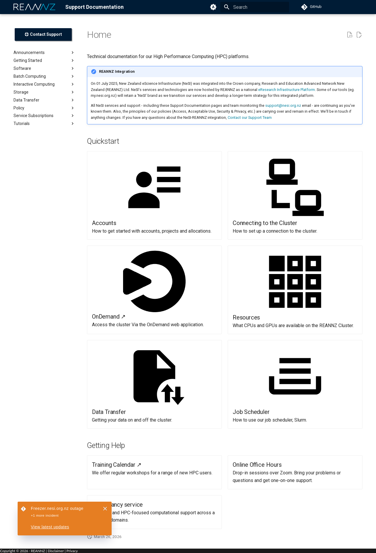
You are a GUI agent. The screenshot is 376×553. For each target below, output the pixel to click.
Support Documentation (94, 7)
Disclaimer (56, 551)
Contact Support (43, 34)
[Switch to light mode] (213, 7)
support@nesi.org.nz (283, 105)
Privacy (72, 551)
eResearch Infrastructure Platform (286, 89)
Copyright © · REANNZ (22, 551)
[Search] (254, 7)
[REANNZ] (34, 7)
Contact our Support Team (250, 117)
